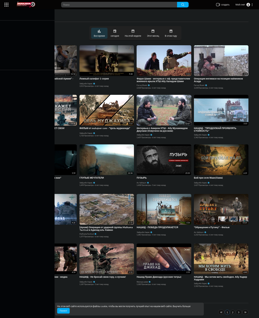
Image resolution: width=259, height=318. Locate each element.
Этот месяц (154, 33)
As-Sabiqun (143, 183)
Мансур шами (144, 282)
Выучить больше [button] (182, 306)
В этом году (172, 33)
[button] (244, 4)
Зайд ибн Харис (31, 85)
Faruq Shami (144, 85)
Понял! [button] (63, 310)
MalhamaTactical (88, 234)
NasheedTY (28, 232)
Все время (100, 33)
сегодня (115, 33)
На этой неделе (134, 33)
